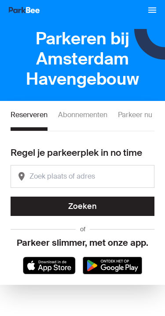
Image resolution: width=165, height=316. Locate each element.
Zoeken (82, 206)
